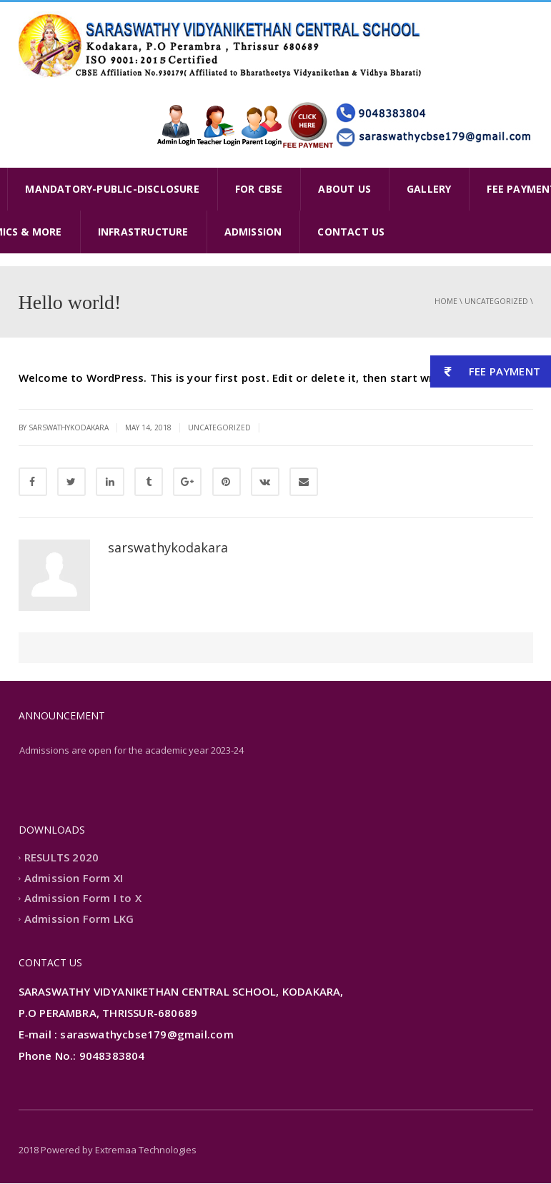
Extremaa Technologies (146, 1150)
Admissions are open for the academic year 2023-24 (131, 750)
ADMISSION (253, 231)
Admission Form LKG (79, 919)
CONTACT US (350, 231)
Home (446, 301)
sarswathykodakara (168, 547)
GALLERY (429, 189)
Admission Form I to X (83, 899)
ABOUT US (344, 189)
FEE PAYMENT (485, 371)
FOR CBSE (259, 189)
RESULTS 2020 (61, 858)
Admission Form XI (73, 878)
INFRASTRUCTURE (143, 231)
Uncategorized (496, 301)
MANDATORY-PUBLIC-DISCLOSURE (112, 189)
